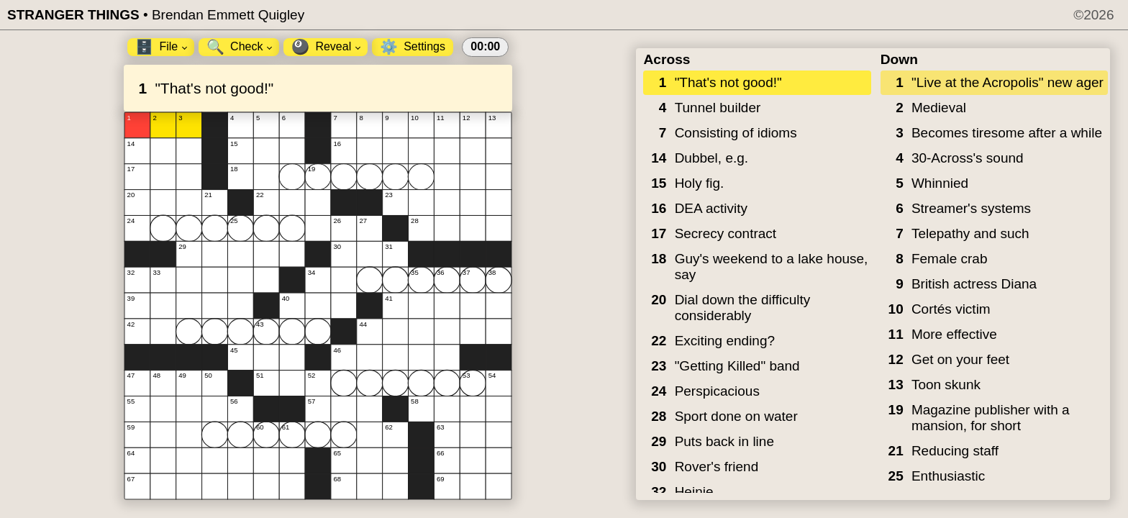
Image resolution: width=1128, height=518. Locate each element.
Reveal (325, 47)
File (160, 47)
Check (239, 47)
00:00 (485, 46)
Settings (412, 47)
